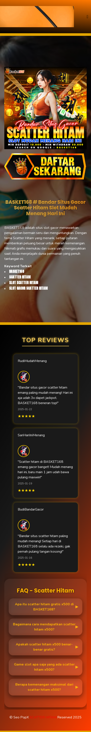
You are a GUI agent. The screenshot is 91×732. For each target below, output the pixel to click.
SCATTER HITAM (43, 717)
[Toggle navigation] (87, 16)
